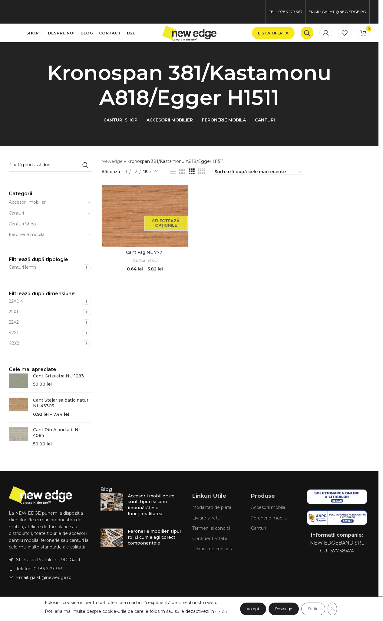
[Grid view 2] (182, 173)
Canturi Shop (22, 225)
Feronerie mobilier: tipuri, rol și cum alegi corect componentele (155, 539)
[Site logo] (189, 28)
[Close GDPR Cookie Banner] (343, 609)
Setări (320, 609)
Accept (245, 609)
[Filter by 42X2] (44, 345)
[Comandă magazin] (258, 174)
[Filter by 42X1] (44, 335)
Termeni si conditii (211, 530)
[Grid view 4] (201, 173)
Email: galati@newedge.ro (43, 579)
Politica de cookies (212, 551)
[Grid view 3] (192, 173)
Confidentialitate (209, 540)
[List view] (173, 173)
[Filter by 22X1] (44, 314)
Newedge (112, 163)
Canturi (16, 215)
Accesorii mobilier (27, 204)
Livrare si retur (207, 519)
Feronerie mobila (27, 236)
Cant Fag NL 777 (144, 253)
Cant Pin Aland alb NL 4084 (57, 434)
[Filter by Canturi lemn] (44, 269)
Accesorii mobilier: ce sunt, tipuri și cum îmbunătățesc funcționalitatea (151, 507)
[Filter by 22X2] (44, 324)
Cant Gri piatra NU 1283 (58, 377)
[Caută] (307, 29)
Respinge (283, 609)
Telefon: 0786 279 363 (39, 570)
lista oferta (273, 28)
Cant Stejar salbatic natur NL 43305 (60, 405)
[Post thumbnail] (112, 508)
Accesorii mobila (268, 509)
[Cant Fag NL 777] (144, 216)
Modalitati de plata (211, 509)
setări (209, 611)
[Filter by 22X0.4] (44, 303)
